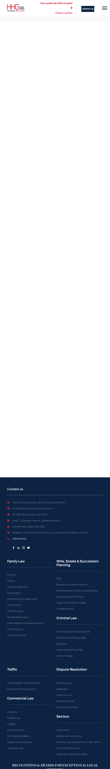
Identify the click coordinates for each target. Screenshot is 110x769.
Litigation (11, 724)
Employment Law (15, 730)
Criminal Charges (64, 655)
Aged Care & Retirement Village (72, 754)
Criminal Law (66, 618)
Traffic (12, 669)
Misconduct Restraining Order (71, 637)
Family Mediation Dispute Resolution (25, 623)
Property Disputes (65, 701)
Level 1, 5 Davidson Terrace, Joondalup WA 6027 (34, 521)
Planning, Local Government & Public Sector (78, 742)
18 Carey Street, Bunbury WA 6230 (27, 515)
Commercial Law (20, 698)
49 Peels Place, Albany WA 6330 (26, 527)
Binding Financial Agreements (22, 599)
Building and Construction (69, 736)
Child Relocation (15, 611)
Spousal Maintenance (18, 617)
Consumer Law (64, 695)
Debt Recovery (63, 683)
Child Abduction (15, 629)
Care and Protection (17, 635)
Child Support (14, 593)
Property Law (13, 718)
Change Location (64, 13)
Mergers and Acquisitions (20, 742)
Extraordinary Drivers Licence (21, 689)
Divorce (11, 581)
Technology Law (15, 748)
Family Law (16, 561)
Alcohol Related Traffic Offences (23, 683)
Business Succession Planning (71, 584)
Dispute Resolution (71, 669)
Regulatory (61, 643)
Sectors (62, 716)
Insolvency (12, 712)
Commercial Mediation (18, 736)
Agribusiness (62, 730)
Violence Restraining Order (69, 649)
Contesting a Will (64, 608)
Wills (58, 578)
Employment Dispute (66, 707)
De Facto (11, 575)
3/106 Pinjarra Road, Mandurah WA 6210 (30, 509)
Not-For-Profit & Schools (68, 748)
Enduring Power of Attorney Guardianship (76, 590)
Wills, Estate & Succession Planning (77, 563)
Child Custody (14, 605)
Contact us (88, 9)
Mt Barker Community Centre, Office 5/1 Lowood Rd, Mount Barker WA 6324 (48, 533)
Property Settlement (17, 587)
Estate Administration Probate (71, 602)
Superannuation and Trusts (69, 596)
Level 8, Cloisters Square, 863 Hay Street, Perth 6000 (36, 503)
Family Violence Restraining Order (73, 631)
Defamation (62, 689)
